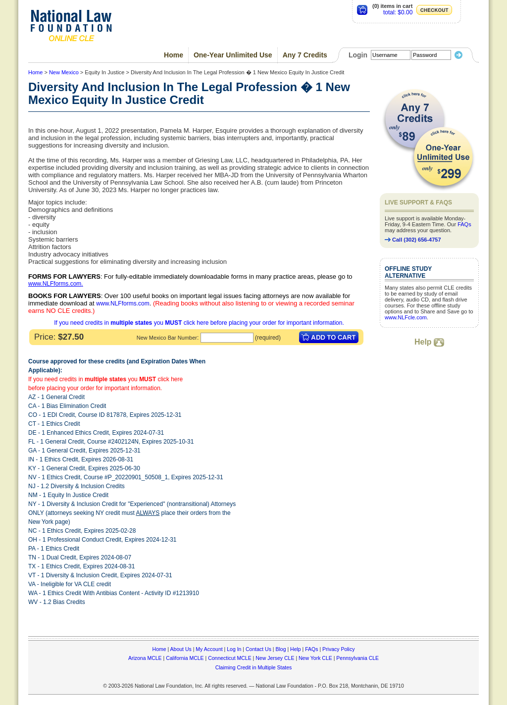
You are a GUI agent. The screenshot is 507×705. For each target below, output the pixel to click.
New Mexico (64, 72)
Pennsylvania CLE (357, 658)
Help (429, 342)
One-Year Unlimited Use (233, 55)
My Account (209, 649)
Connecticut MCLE (230, 658)
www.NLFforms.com (54, 283)
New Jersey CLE (274, 658)
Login (358, 55)
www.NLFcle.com (406, 317)
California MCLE (184, 658)
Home (173, 55)
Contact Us (258, 649)
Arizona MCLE (145, 658)
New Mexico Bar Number (167, 338)
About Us (181, 649)
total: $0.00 (397, 12)
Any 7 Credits (305, 55)
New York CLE (315, 658)
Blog (280, 649)
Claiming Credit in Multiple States (253, 667)
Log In (234, 649)
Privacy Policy (338, 649)
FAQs (464, 224)
